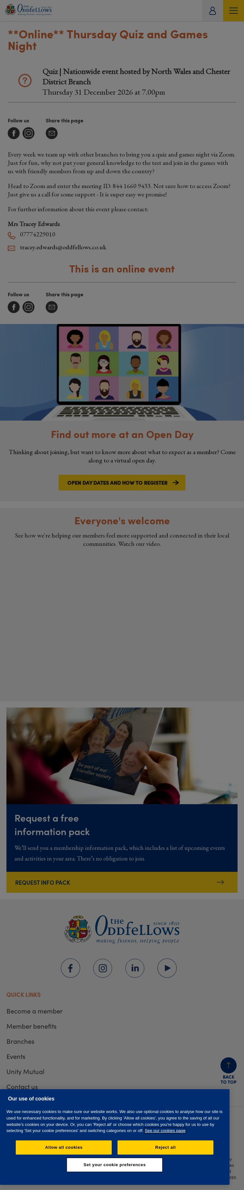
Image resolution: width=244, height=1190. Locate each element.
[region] (115, 1137)
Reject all (165, 1147)
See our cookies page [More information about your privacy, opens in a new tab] (165, 1130)
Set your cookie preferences (115, 1164)
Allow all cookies (64, 1147)
